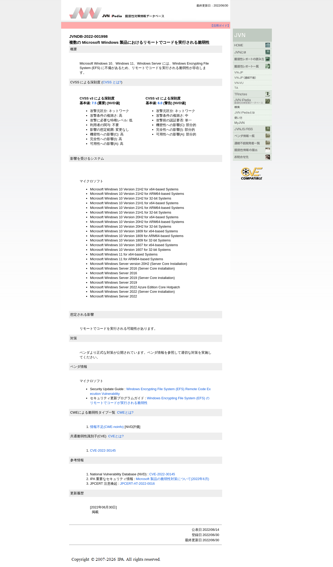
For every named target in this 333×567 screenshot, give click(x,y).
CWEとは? (125, 412)
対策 (73, 338)
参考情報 (77, 460)
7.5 (94, 103)
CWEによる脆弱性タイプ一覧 (92, 412)
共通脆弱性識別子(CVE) (88, 436)
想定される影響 (82, 314)
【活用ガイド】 (220, 25)
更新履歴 (77, 493)
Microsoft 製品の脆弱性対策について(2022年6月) (172, 479)
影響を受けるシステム (87, 158)
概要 (73, 49)
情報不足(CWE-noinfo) (107, 427)
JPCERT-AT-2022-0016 (137, 483)
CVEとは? (116, 436)
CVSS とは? (112, 82)
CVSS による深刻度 (85, 82)
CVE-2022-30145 (103, 450)
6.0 (160, 103)
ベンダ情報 (78, 367)
